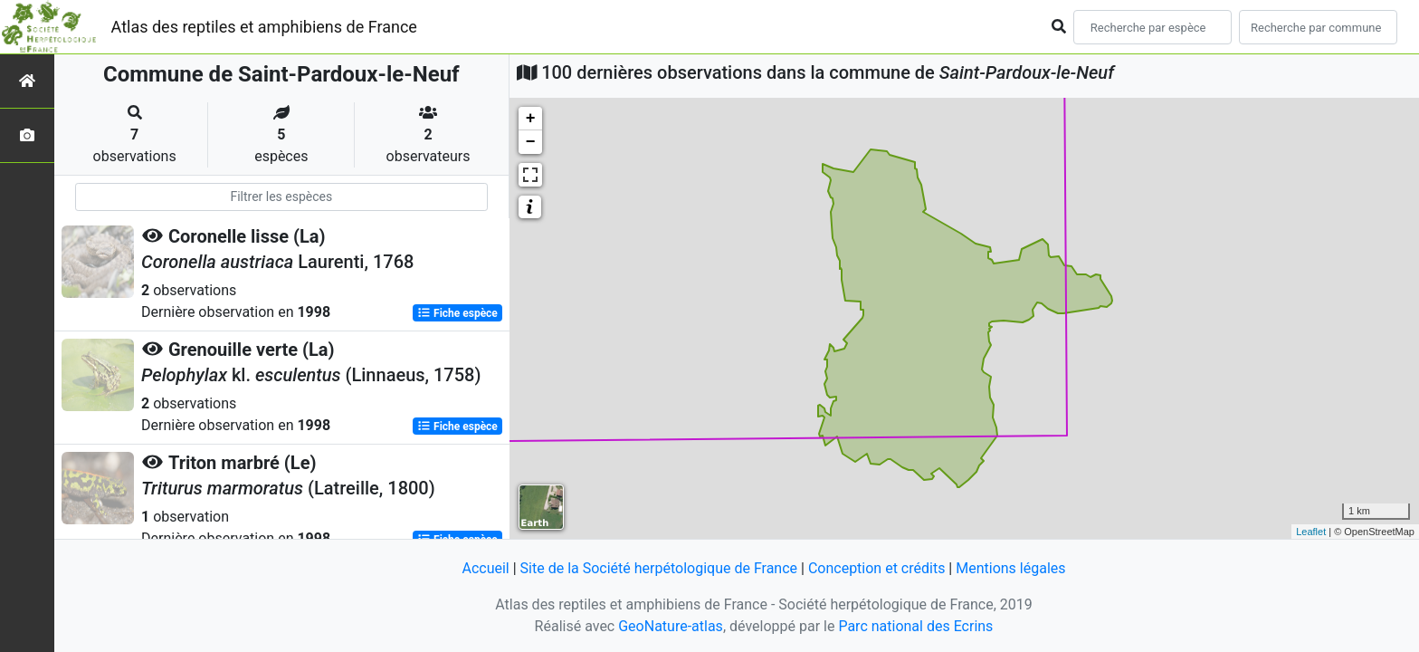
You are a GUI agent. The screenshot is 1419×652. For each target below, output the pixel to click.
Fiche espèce (457, 313)
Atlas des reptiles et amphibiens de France (264, 26)
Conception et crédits (877, 568)
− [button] (531, 142)
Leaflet (1311, 531)
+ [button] (531, 118)
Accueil (485, 568)
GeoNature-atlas (670, 626)
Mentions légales (1010, 568)
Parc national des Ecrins (915, 626)
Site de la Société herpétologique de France (658, 568)
